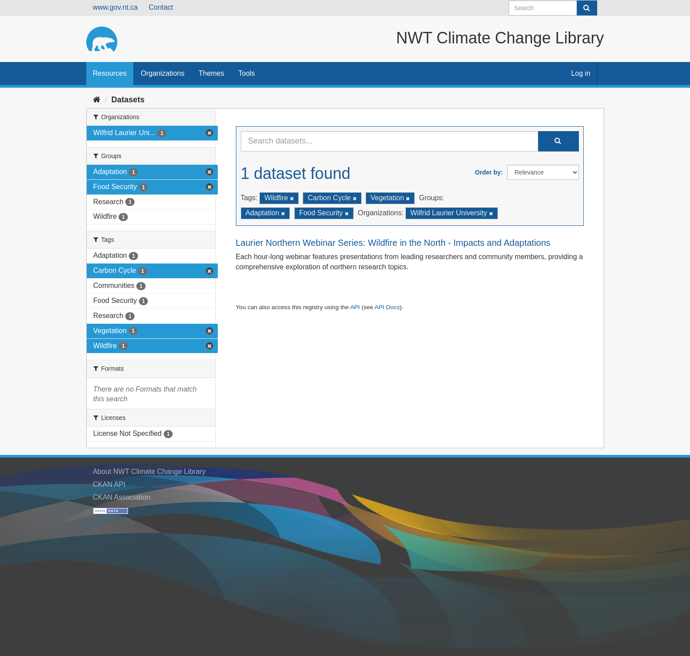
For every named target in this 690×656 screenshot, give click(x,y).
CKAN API (109, 484)
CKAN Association (121, 497)
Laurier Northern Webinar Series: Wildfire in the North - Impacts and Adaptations (393, 243)
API (355, 307)
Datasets (128, 99)
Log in (580, 73)
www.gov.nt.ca (115, 7)
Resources (110, 73)
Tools (247, 73)
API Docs (387, 307)
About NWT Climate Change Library (149, 471)
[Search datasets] (553, 8)
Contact (161, 7)
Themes (211, 73)
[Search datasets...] (389, 141)
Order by (488, 172)
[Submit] (587, 8)
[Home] (96, 99)
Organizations (163, 73)
